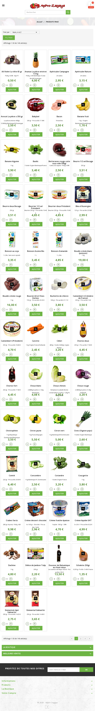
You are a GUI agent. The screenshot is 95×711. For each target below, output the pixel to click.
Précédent (72, 638)
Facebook (47, 707)
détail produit (12, 60)
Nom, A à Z (25, 32)
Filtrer (8, 37)
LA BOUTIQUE (9, 647)
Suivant (89, 638)
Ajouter (12, 89)
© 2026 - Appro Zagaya (47, 702)
